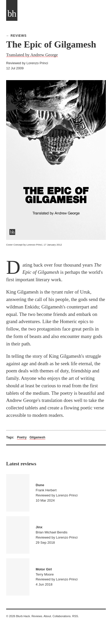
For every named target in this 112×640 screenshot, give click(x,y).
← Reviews (16, 35)
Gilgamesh (37, 437)
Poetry (21, 437)
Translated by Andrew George (32, 54)
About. (48, 616)
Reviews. (37, 616)
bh (11, 13)
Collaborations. (62, 616)
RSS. (75, 616)
